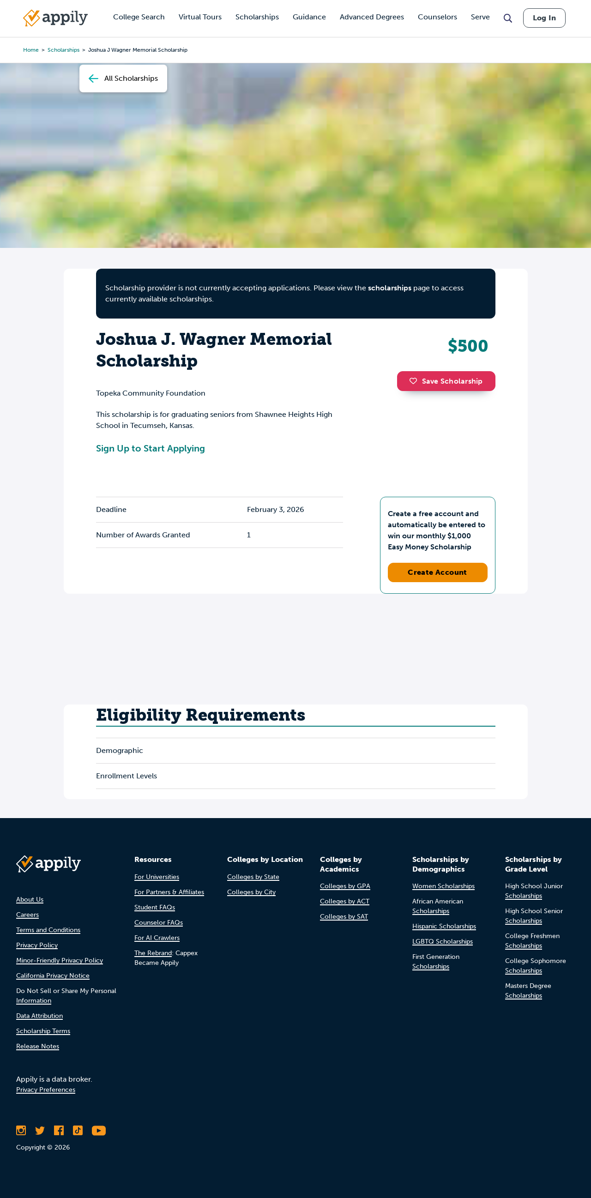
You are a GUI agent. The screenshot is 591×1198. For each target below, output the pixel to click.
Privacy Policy (37, 945)
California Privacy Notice (53, 976)
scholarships (389, 287)
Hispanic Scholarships (444, 926)
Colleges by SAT (344, 917)
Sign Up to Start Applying (150, 448)
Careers (27, 915)
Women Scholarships (443, 886)
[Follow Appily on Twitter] (40, 1131)
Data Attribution (39, 1016)
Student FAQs (154, 907)
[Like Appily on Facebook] (59, 1131)
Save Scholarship (446, 381)
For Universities (156, 877)
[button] (416, 381)
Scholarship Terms (43, 1031)
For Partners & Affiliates (169, 892)
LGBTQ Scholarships (442, 941)
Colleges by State (253, 877)
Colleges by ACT (344, 901)
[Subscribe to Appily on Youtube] (99, 1131)
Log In (544, 17)
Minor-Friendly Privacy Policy (59, 960)
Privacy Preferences (45, 1090)
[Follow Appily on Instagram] (21, 1131)
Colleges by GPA (345, 886)
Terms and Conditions (48, 930)
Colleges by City (251, 892)
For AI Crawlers (157, 938)
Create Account (437, 572)
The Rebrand (153, 953)
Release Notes (37, 1046)
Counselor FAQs (158, 923)
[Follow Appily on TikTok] (78, 1131)
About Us (29, 899)
